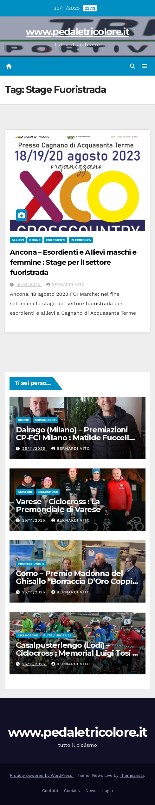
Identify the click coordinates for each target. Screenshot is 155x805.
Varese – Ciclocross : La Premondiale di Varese (58, 505)
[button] (132, 66)
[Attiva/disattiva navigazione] (144, 66)
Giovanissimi (45, 420)
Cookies (72, 790)
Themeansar (132, 775)
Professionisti (31, 563)
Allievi (18, 240)
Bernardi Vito (65, 284)
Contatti (50, 790)
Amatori (25, 491)
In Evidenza (81, 240)
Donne (35, 240)
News (91, 790)
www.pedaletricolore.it (77, 32)
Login (107, 790)
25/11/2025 (34, 448)
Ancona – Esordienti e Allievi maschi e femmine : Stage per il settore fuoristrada (73, 262)
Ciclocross (48, 491)
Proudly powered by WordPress (42, 775)
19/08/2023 (29, 284)
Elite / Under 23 (57, 635)
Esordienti (55, 240)
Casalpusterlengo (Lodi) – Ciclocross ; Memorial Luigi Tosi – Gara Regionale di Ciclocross (76, 653)
